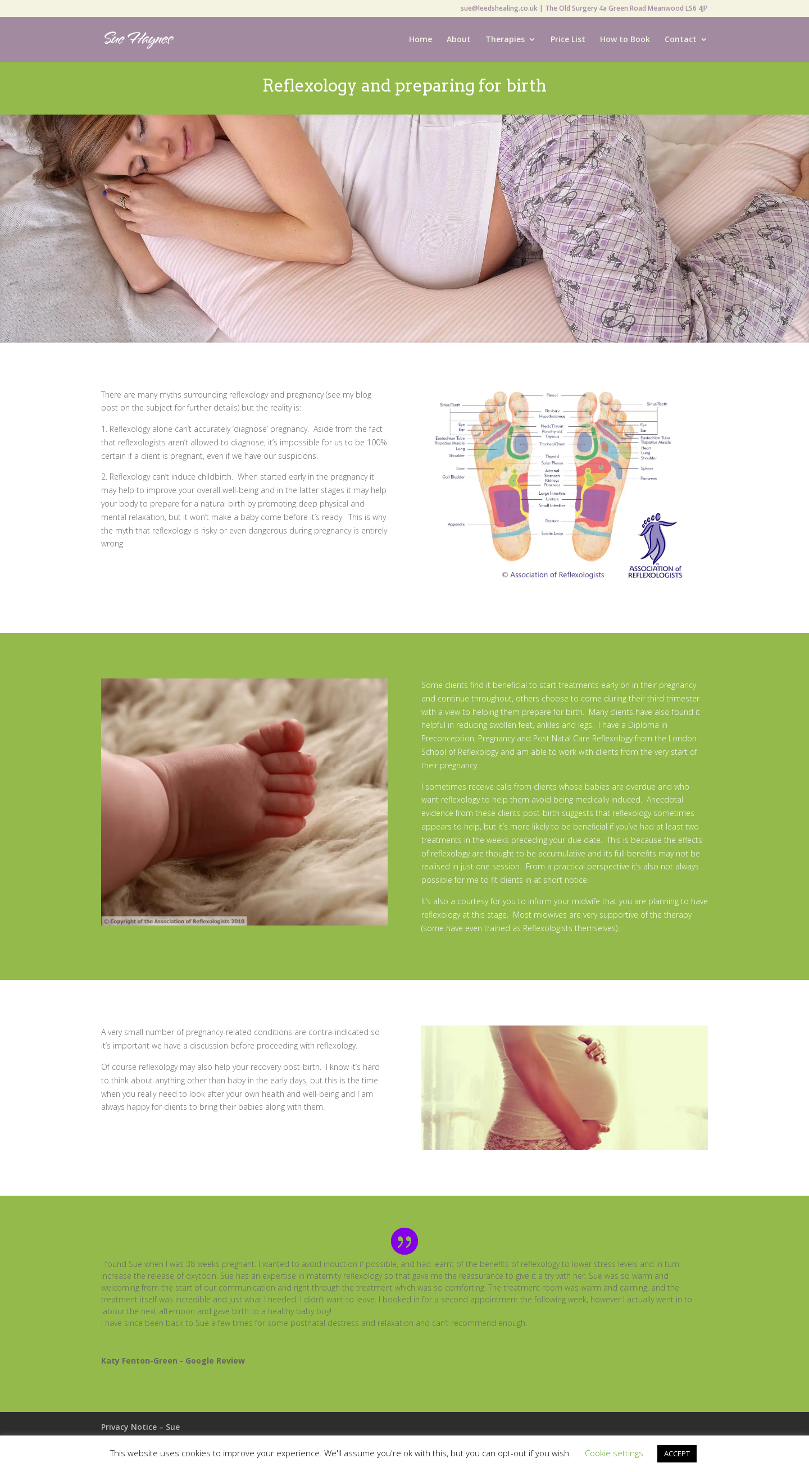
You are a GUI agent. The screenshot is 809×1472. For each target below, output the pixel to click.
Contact (681, 39)
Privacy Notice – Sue (140, 1426)
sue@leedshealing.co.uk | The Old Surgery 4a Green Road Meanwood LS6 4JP (584, 9)
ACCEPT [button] (677, 1453)
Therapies (505, 39)
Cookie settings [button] (614, 1453)
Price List (568, 39)
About (459, 39)
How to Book (625, 39)
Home (420, 39)
